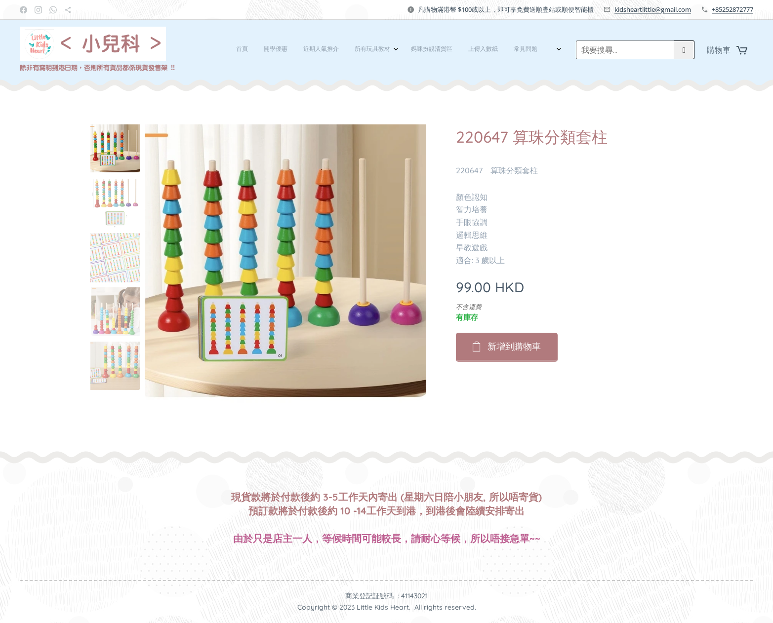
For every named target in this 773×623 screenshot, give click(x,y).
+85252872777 (732, 9)
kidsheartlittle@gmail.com (652, 9)
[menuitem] (382, 50)
